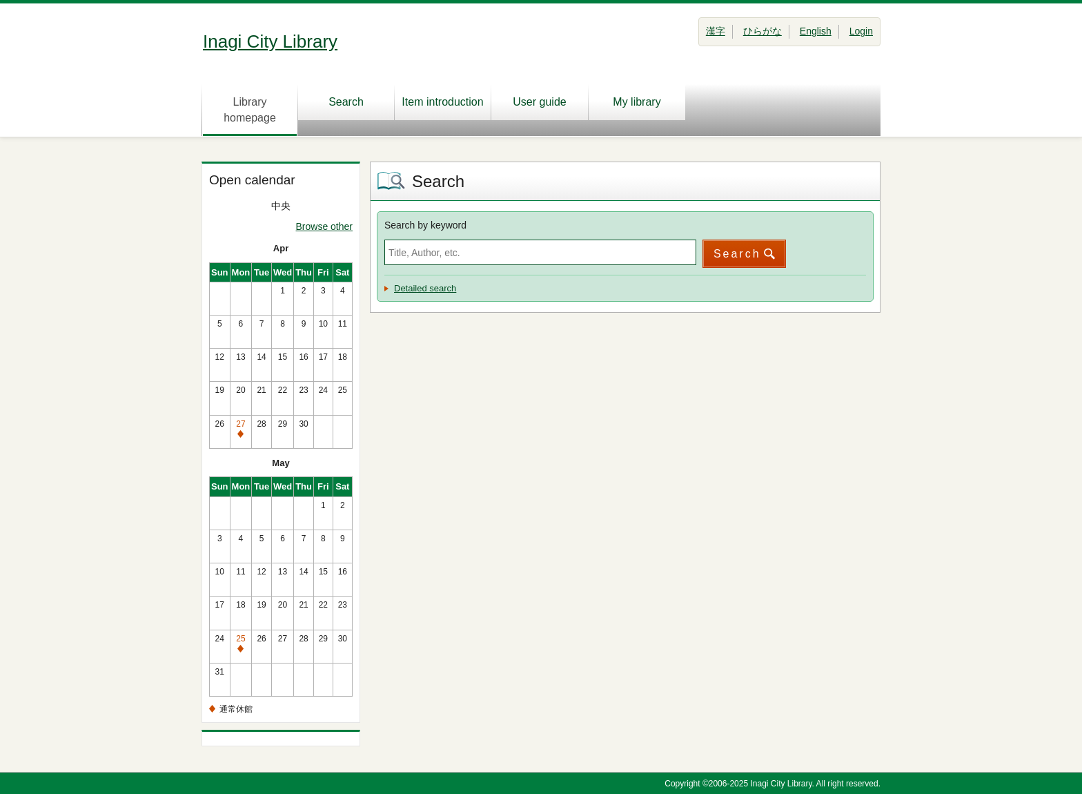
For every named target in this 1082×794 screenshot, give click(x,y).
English (816, 31)
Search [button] (737, 254)
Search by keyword (425, 225)
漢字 (715, 31)
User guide (539, 102)
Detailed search (425, 288)
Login (861, 31)
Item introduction (442, 102)
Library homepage (250, 110)
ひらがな (762, 31)
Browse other (324, 226)
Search (346, 102)
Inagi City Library (270, 41)
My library (636, 102)
